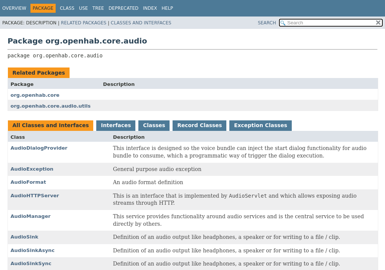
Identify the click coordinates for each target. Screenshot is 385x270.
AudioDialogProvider (39, 148)
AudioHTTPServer (35, 195)
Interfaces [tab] (116, 125)
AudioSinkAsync (33, 250)
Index (150, 8)
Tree (98, 8)
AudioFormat (28, 182)
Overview (14, 8)
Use (83, 8)
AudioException (32, 169)
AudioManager (30, 216)
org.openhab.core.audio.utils (51, 106)
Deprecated (124, 8)
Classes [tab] (154, 125)
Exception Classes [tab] (260, 125)
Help (167, 8)
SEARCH (267, 23)
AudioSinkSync (31, 263)
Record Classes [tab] (199, 125)
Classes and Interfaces (141, 23)
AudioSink (24, 237)
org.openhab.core (35, 95)
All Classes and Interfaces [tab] (50, 125)
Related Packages (83, 23)
